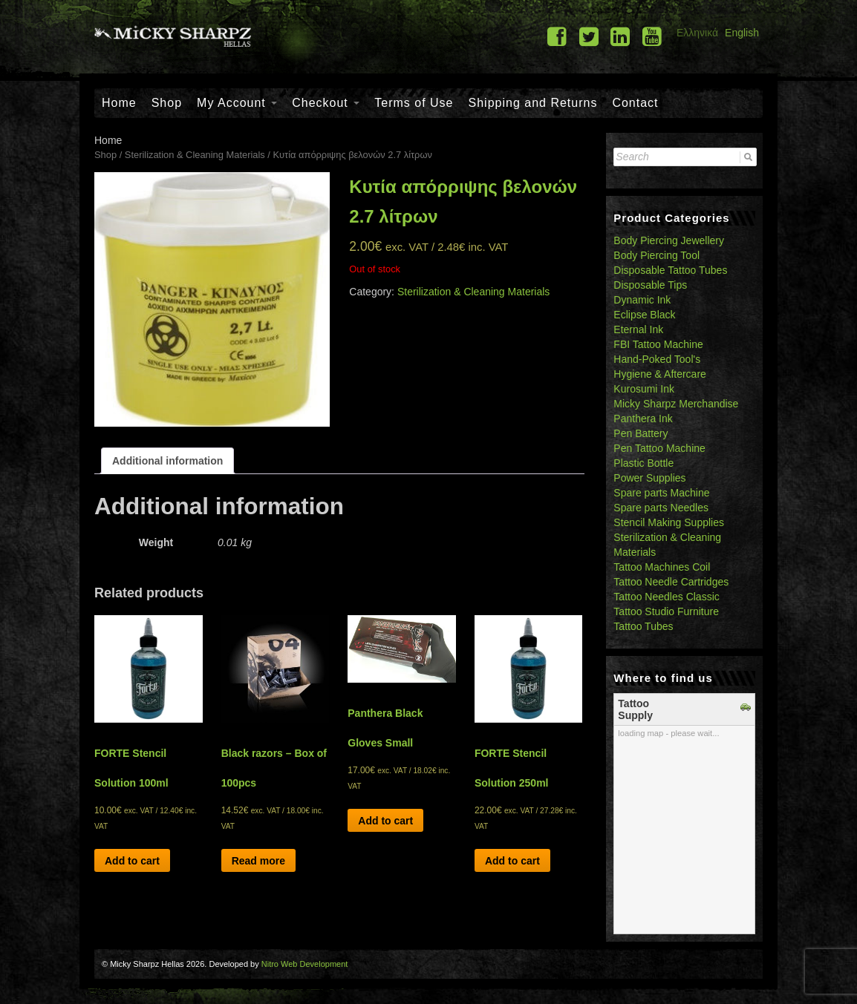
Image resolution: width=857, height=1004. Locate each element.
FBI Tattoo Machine (658, 344)
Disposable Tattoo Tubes (670, 270)
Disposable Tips (650, 285)
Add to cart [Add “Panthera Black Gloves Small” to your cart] (385, 821)
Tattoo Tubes (643, 626)
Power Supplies (649, 478)
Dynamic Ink (642, 300)
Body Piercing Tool (656, 255)
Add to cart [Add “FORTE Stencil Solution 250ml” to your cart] (512, 861)
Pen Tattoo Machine (659, 448)
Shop (166, 102)
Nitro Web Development (304, 963)
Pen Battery (640, 433)
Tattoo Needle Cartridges (671, 582)
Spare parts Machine (661, 493)
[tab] (167, 460)
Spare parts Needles (660, 508)
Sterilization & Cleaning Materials (195, 154)
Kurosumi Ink (643, 389)
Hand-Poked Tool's (656, 359)
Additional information (167, 461)
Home (119, 102)
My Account (237, 102)
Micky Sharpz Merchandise (675, 404)
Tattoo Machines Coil (661, 567)
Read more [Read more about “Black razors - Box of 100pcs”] (258, 861)
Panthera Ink (642, 418)
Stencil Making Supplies (668, 522)
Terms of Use (413, 102)
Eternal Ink (638, 329)
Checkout (325, 102)
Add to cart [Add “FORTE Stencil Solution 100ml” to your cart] (132, 861)
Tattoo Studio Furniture (666, 611)
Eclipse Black (644, 315)
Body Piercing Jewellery (668, 240)
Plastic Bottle (643, 463)
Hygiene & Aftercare (659, 374)
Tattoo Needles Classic (666, 597)
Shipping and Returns (533, 102)
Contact (635, 102)
